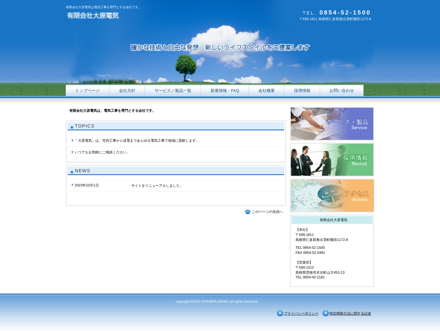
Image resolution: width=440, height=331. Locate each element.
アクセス (332, 196)
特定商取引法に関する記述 (350, 313)
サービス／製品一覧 (332, 124)
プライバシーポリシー (301, 313)
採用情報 (332, 160)
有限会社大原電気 (129, 16)
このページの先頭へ (267, 212)
